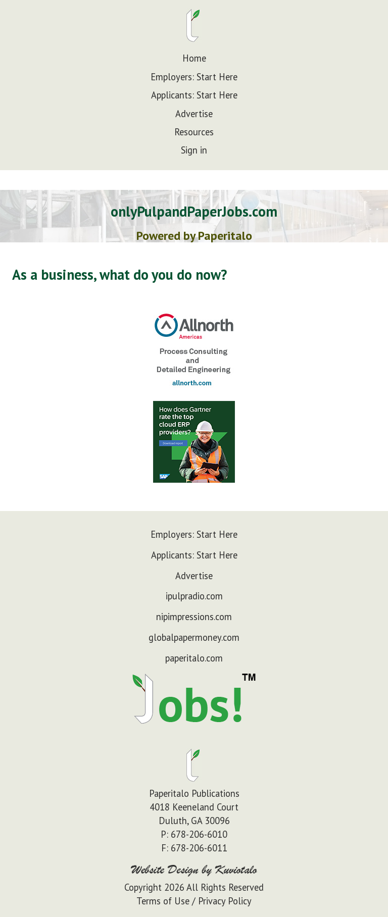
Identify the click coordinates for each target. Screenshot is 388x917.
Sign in (194, 150)
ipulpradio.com (194, 596)
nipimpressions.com (194, 616)
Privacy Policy (225, 901)
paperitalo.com (194, 658)
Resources (194, 132)
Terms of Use (162, 901)
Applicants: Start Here (194, 95)
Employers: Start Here (194, 77)
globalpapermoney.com (194, 637)
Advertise (194, 114)
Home (194, 58)
